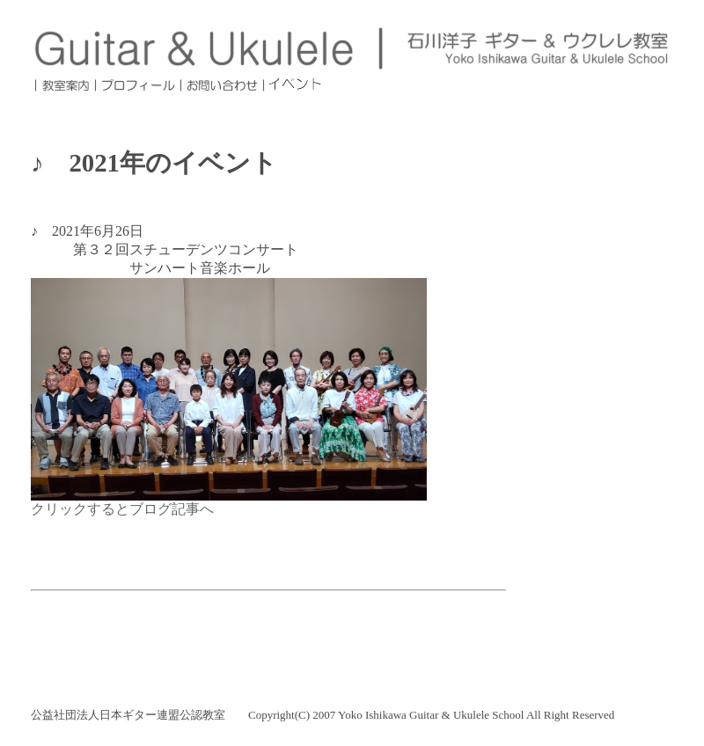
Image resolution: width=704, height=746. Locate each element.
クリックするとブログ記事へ (122, 508)
